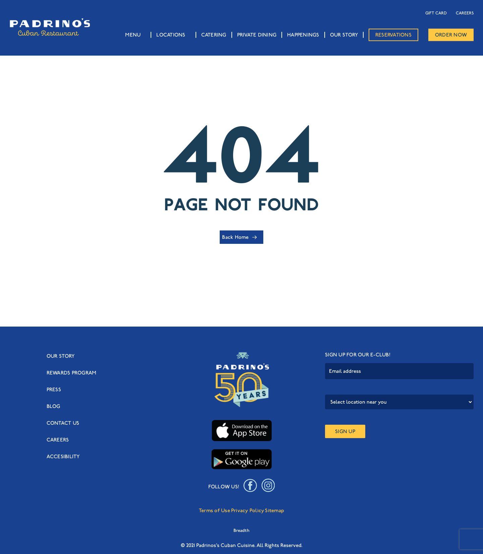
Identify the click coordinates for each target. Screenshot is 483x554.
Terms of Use (214, 510)
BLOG (53, 406)
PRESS (54, 390)
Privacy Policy (247, 510)
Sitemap (274, 510)
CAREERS (465, 12)
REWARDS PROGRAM (72, 373)
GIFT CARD (436, 12)
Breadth (241, 530)
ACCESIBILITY (63, 457)
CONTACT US (63, 423)
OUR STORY (60, 356)
